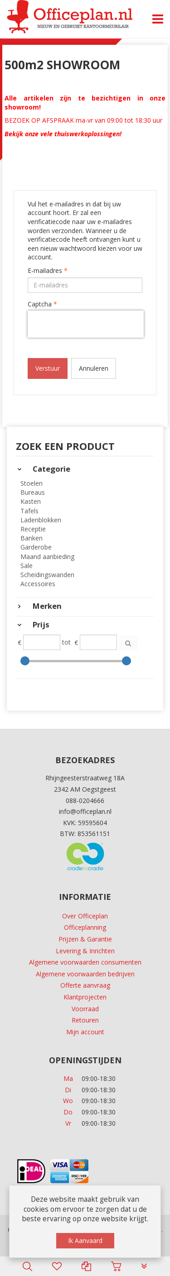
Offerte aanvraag (85, 985)
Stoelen (31, 483)
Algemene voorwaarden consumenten (85, 962)
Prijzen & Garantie (85, 939)
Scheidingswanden (47, 574)
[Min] (41, 642)
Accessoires (37, 583)
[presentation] (86, 324)
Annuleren (93, 368)
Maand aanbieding (47, 556)
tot (66, 642)
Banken (31, 538)
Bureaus (32, 492)
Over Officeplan (85, 916)
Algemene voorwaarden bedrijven (85, 974)
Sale (26, 565)
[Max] (98, 642)
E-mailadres (48, 270)
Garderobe (36, 547)
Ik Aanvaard (85, 1240)
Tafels (29, 511)
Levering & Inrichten (85, 950)
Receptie (33, 529)
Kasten (30, 501)
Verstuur (47, 368)
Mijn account (85, 1031)
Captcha (42, 304)
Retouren (85, 1020)
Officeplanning (85, 927)
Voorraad (85, 1008)
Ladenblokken (40, 520)
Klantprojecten (85, 997)
